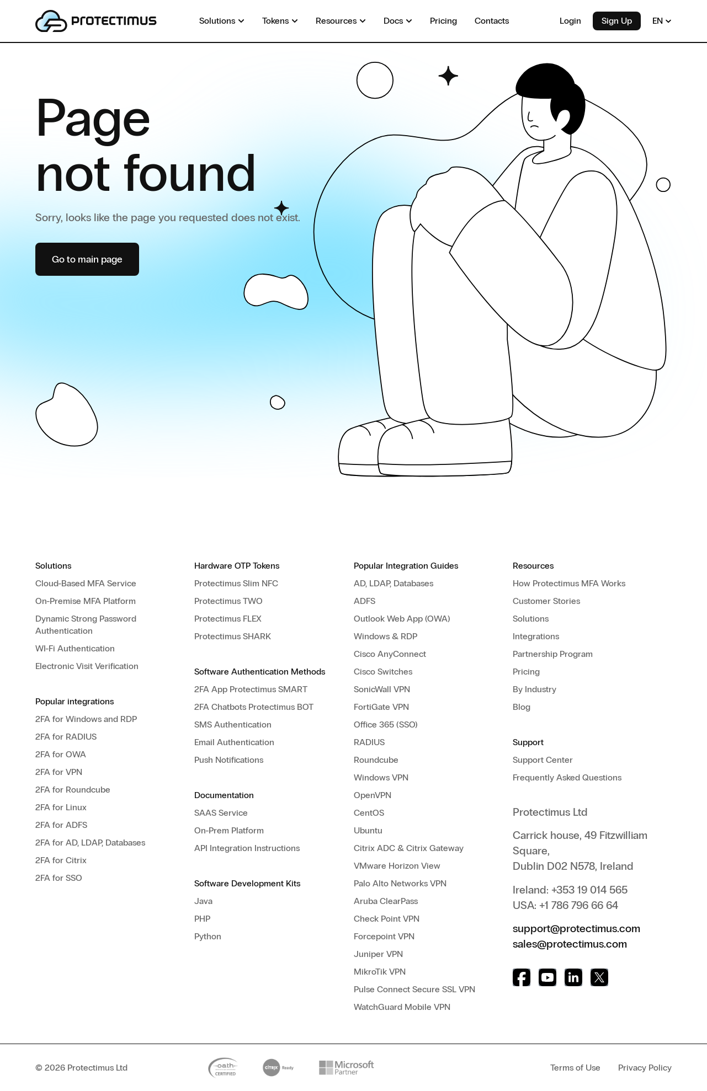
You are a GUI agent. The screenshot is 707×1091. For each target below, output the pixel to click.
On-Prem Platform (229, 830)
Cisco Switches (383, 671)
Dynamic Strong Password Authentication (85, 624)
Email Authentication (234, 742)
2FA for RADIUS (66, 736)
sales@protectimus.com (570, 943)
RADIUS (369, 742)
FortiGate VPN (381, 707)
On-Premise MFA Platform (85, 601)
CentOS (369, 812)
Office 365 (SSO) (386, 724)
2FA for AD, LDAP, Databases (90, 842)
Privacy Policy (645, 1067)
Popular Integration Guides (406, 565)
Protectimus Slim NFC (236, 583)
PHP (202, 918)
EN (662, 20)
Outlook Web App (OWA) (402, 618)
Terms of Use (575, 1067)
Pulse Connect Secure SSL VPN (414, 989)
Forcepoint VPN (384, 936)
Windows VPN (381, 777)
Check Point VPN (386, 918)
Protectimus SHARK (232, 636)
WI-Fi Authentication (75, 648)
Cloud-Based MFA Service (85, 583)
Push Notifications (228, 760)
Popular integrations (74, 701)
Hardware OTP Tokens (236, 565)
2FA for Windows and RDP (86, 719)
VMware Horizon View (397, 865)
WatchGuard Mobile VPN (402, 1007)
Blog (521, 707)
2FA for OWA (60, 754)
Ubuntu (368, 830)
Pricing (526, 671)
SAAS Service (221, 812)
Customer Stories (546, 601)
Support (528, 742)
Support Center (543, 760)
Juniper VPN (378, 954)
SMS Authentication (233, 724)
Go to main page (87, 259)
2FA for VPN (58, 772)
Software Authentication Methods (259, 671)
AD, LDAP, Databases (393, 583)
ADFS (364, 601)
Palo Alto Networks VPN (400, 883)
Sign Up (617, 20)
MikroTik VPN (380, 971)
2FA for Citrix (61, 860)
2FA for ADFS (61, 825)
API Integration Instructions (247, 848)
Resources (533, 565)
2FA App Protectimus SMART (250, 689)
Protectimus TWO (228, 601)
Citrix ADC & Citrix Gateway (409, 848)
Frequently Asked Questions (567, 777)
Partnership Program (553, 654)
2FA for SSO (58, 878)
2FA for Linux (61, 807)
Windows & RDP (385, 636)
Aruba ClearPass (386, 901)
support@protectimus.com (576, 928)
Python (207, 936)
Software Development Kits (247, 883)
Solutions (53, 565)
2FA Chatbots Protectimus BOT (253, 707)
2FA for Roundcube (72, 789)
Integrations (536, 636)
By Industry (534, 689)
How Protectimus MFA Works (569, 583)
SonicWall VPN (382, 689)
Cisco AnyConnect (390, 654)
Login (570, 20)
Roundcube (376, 760)
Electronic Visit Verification (87, 666)
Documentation (224, 795)
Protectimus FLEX (228, 618)
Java (203, 901)
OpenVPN (372, 795)
